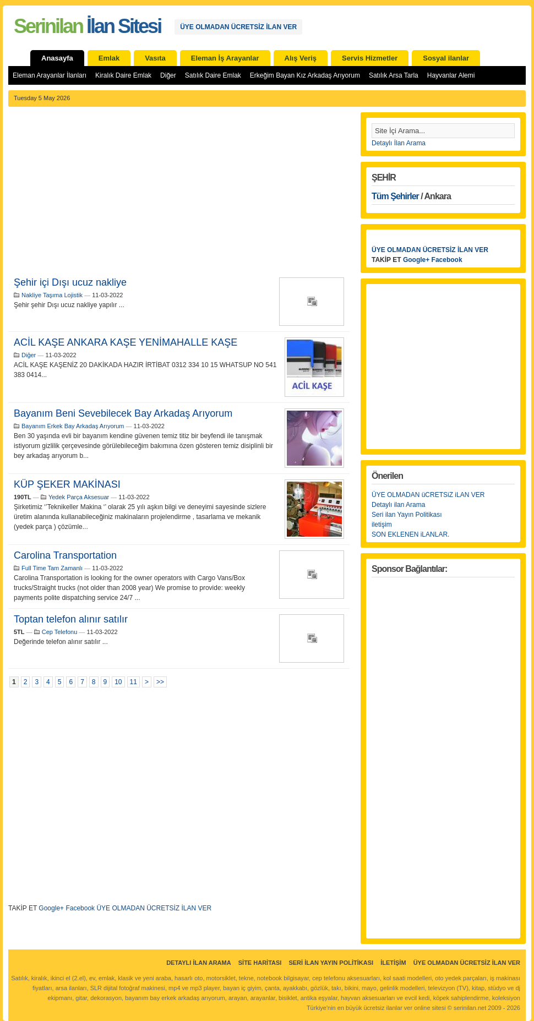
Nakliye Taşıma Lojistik (52, 295)
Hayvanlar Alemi (451, 75)
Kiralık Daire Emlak (123, 75)
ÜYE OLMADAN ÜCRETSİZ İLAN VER (238, 27)
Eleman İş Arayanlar (225, 58)
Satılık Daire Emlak (213, 75)
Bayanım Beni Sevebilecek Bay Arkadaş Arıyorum (123, 413)
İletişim (393, 962)
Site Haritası (260, 962)
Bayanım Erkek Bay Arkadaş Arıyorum (72, 426)
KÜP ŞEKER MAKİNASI (67, 484)
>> (160, 682)
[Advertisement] (179, 195)
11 (133, 682)
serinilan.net (470, 1007)
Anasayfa (57, 58)
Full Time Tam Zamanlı (52, 568)
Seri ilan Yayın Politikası (407, 514)
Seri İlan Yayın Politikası (330, 962)
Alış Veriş (301, 58)
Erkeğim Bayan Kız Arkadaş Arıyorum (305, 75)
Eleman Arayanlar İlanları (49, 75)
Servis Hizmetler (369, 58)
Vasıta (155, 58)
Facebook (80, 908)
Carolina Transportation (65, 555)
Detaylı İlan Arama (399, 143)
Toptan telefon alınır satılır (71, 619)
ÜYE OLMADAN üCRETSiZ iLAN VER (428, 495)
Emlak (109, 58)
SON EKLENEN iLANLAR (410, 534)
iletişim (382, 524)
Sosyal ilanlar (446, 58)
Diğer (168, 75)
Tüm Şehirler (395, 196)
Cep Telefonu (60, 632)
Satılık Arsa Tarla (393, 75)
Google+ (51, 908)
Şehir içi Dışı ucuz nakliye (70, 282)
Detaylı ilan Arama (398, 505)
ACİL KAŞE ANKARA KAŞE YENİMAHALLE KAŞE (125, 342)
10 (118, 682)
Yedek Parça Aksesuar (78, 497)
